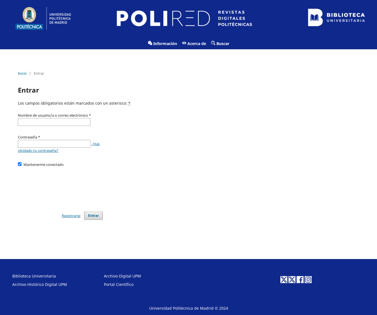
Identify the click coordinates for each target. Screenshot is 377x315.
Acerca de (194, 43)
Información (162, 43)
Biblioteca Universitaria (34, 276)
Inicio (22, 73)
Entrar (93, 215)
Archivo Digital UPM (122, 276)
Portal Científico (118, 284)
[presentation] (60, 187)
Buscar (220, 43)
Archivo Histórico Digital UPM (39, 284)
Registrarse (71, 215)
